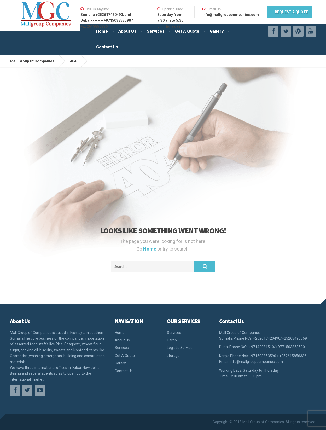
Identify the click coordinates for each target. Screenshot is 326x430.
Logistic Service (180, 348)
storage (173, 355)
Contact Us (107, 46)
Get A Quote (187, 31)
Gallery (217, 31)
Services (156, 31)
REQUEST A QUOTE (291, 12)
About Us (127, 31)
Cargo (172, 340)
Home (102, 31)
